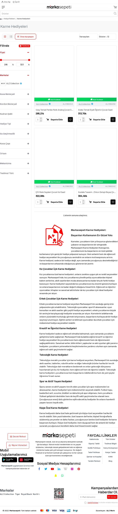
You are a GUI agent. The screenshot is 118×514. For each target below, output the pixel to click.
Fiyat (2, 52)
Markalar (4, 75)
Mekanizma (5, 163)
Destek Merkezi (19, 436)
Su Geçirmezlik (7, 134)
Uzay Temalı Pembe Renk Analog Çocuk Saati (55, 109)
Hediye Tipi (5, 124)
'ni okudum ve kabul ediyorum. (101, 502)
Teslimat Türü (7, 173)
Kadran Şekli (6, 114)
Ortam (3, 153)
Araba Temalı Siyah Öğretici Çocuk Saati (95, 109)
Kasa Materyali (7, 94)
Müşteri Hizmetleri (19, 445)
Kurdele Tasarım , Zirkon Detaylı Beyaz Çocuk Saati (97, 192)
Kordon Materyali (8, 104)
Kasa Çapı (5, 143)
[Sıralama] (88, 36)
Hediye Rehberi (9, 19)
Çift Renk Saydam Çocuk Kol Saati (50, 192)
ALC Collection (42, 104)
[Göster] (107, 36)
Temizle (25, 46)
